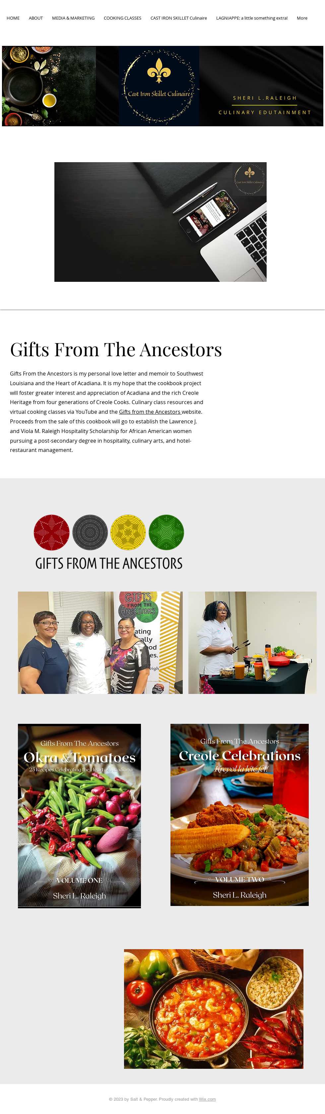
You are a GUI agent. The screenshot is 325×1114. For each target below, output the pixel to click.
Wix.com (207, 1099)
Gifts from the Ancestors (150, 411)
